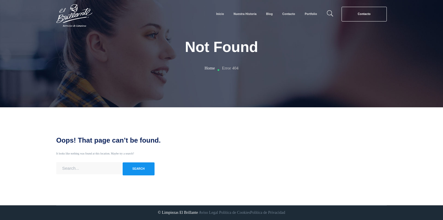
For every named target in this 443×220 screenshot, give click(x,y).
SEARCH (139, 168)
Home (210, 68)
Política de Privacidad (267, 212)
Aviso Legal (208, 212)
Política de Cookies (234, 212)
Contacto (364, 14)
